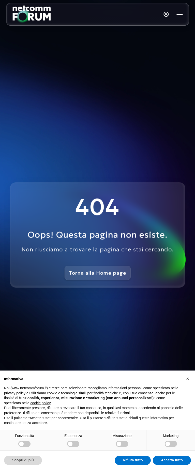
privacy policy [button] (14, 393)
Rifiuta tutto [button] (133, 460)
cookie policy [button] (41, 403)
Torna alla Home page (97, 273)
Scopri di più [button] (23, 460)
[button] (188, 379)
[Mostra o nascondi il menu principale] (179, 14)
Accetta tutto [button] (172, 460)
